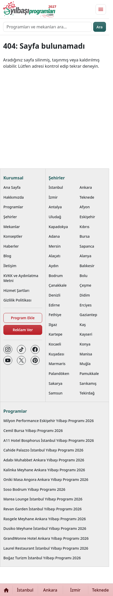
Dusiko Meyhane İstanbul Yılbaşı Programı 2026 (44, 528)
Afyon (85, 206)
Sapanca (87, 246)
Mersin (55, 246)
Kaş (83, 324)
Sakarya (55, 383)
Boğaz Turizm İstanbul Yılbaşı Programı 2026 (42, 557)
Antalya (55, 206)
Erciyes (86, 305)
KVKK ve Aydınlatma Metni (20, 278)
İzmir (53, 197)
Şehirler (10, 216)
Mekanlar (11, 226)
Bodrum (56, 275)
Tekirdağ (87, 393)
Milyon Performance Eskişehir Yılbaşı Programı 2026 (48, 420)
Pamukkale (89, 373)
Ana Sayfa (12, 187)
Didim (85, 295)
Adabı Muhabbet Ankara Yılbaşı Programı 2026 (43, 459)
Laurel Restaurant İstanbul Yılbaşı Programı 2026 (45, 548)
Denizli (54, 295)
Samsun (55, 393)
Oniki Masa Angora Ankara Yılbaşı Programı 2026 (45, 479)
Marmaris (57, 363)
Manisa (86, 354)
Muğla (85, 363)
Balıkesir (87, 265)
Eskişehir (87, 216)
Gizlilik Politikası (17, 300)
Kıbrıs (85, 226)
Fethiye (55, 314)
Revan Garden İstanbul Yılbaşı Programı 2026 (42, 508)
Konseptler (12, 236)
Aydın (54, 265)
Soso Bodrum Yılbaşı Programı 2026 (34, 489)
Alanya (85, 255)
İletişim (9, 265)
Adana (54, 236)
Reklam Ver (23, 329)
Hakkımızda (13, 197)
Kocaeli (55, 344)
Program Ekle (23, 317)
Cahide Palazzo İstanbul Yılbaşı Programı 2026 (43, 450)
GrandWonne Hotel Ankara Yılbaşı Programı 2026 (46, 538)
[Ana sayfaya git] (29, 9)
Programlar (13, 206)
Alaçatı (54, 255)
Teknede (87, 197)
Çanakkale (58, 285)
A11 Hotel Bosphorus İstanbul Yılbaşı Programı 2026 (48, 440)
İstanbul (56, 187)
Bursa (85, 236)
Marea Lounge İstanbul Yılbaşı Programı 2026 (42, 499)
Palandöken (59, 373)
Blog (7, 255)
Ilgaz (53, 324)
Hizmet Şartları (16, 290)
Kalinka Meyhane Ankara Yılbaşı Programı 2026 (44, 469)
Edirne (54, 305)
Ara (100, 26)
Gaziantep (88, 314)
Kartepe (55, 334)
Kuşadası (56, 354)
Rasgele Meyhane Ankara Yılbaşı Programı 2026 (44, 518)
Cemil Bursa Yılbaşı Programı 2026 (33, 430)
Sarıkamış (88, 383)
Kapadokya (58, 226)
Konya (85, 344)
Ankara (86, 187)
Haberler (11, 246)
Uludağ (55, 216)
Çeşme (85, 285)
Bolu (83, 275)
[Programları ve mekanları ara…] (47, 27)
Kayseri (86, 334)
